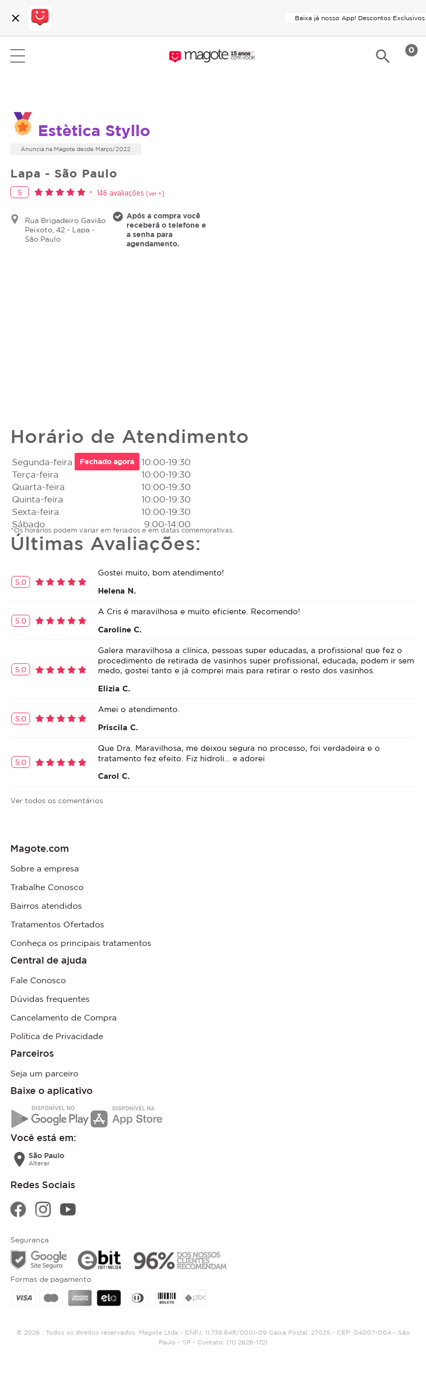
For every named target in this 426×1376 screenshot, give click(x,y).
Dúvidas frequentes (50, 998)
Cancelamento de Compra (63, 1017)
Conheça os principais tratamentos (80, 943)
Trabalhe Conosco (46, 887)
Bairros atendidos (46, 905)
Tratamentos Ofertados (57, 924)
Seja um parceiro (44, 1073)
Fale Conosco (38, 980)
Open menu (17, 55)
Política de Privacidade (56, 1036)
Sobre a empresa (44, 868)
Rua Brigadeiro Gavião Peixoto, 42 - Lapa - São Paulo (65, 229)
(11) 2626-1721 (246, 1342)
